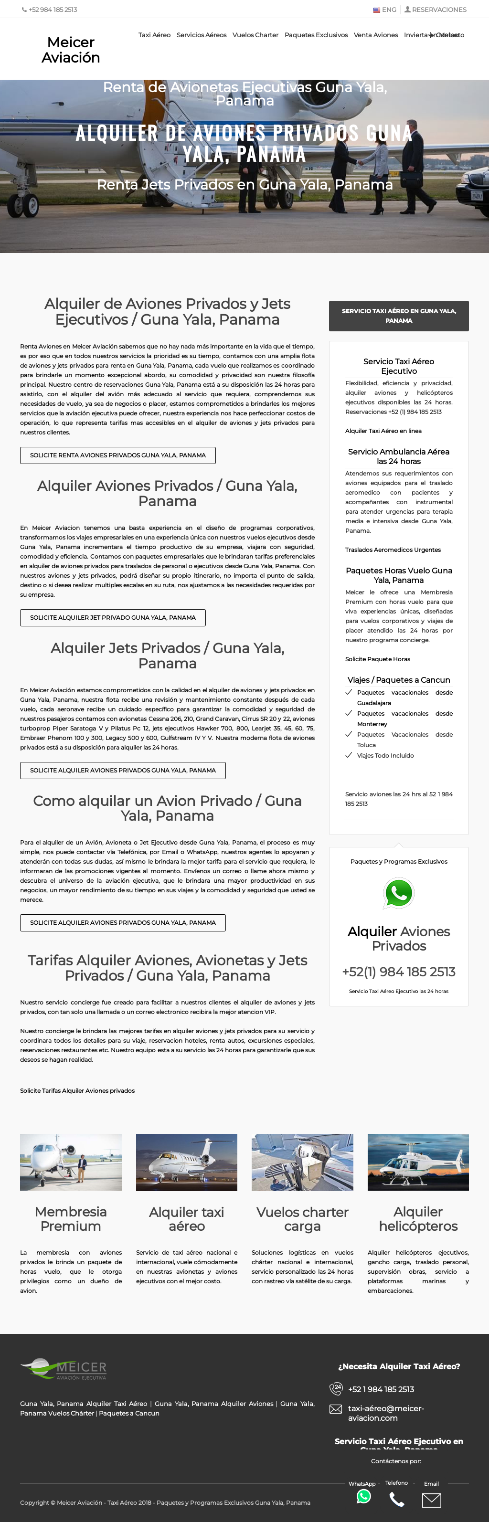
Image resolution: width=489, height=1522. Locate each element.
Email (431, 1495)
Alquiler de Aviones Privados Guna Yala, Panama (244, 142)
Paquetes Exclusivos (316, 35)
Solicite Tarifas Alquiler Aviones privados (77, 1090)
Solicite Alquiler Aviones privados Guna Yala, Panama (123, 770)
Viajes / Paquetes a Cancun (399, 680)
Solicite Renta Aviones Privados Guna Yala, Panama (118, 455)
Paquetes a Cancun (129, 1413)
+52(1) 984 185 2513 (399, 972)
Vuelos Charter (255, 35)
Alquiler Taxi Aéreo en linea (383, 430)
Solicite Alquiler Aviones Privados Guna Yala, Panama (123, 922)
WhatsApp (363, 1492)
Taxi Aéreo (154, 35)
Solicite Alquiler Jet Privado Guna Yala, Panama (113, 617)
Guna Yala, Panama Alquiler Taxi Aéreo (83, 1403)
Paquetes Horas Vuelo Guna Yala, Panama (399, 575)
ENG (384, 9)
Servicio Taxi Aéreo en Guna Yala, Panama (399, 315)
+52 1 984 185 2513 (381, 1389)
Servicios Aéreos (201, 35)
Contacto (445, 35)
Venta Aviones (376, 35)
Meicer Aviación (71, 50)
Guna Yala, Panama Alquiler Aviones (214, 1403)
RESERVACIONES (439, 9)
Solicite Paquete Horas (377, 659)
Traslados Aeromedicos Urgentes (393, 549)
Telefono (396, 1494)
